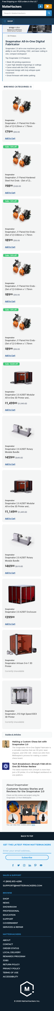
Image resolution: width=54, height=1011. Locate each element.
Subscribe (27, 857)
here (33, 825)
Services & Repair (13, 927)
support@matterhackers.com (22, 885)
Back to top (27, 836)
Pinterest (35, 865)
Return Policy (11, 964)
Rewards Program (14, 956)
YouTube (41, 865)
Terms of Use (10, 972)
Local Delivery (12, 952)
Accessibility (10, 976)
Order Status (11, 948)
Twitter (18, 865)
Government (10, 923)
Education (9, 915)
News (6, 902)
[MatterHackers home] (27, 989)
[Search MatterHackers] (49, 13)
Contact (8, 944)
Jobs (5, 960)
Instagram (24, 865)
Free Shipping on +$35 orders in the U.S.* (19, 1)
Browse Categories (18, 86)
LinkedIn (29, 865)
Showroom (10, 907)
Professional (11, 911)
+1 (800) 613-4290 (12, 881)
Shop (6, 898)
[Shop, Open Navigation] (8, 21)
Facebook (13, 865)
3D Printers (11, 36)
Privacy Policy (11, 968)
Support (8, 919)
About (6, 940)
